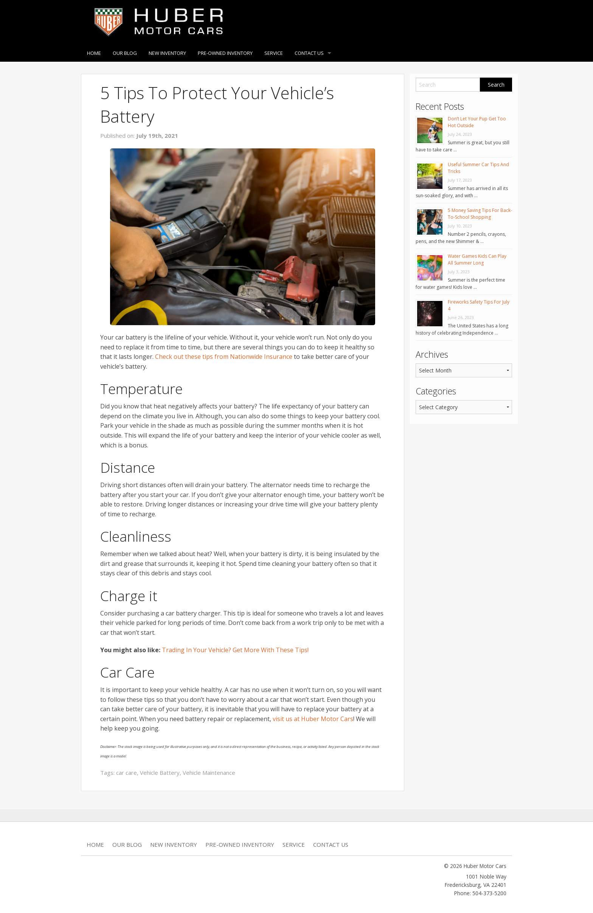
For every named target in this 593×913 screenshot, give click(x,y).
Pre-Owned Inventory (225, 53)
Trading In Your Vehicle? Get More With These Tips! (235, 650)
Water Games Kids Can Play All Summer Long (477, 259)
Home (94, 53)
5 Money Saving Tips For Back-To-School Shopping (480, 213)
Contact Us (309, 53)
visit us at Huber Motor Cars (313, 719)
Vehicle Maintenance (209, 772)
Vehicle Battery (160, 772)
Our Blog (125, 53)
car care (126, 772)
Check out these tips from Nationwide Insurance (223, 356)
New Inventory (167, 53)
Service (273, 53)
